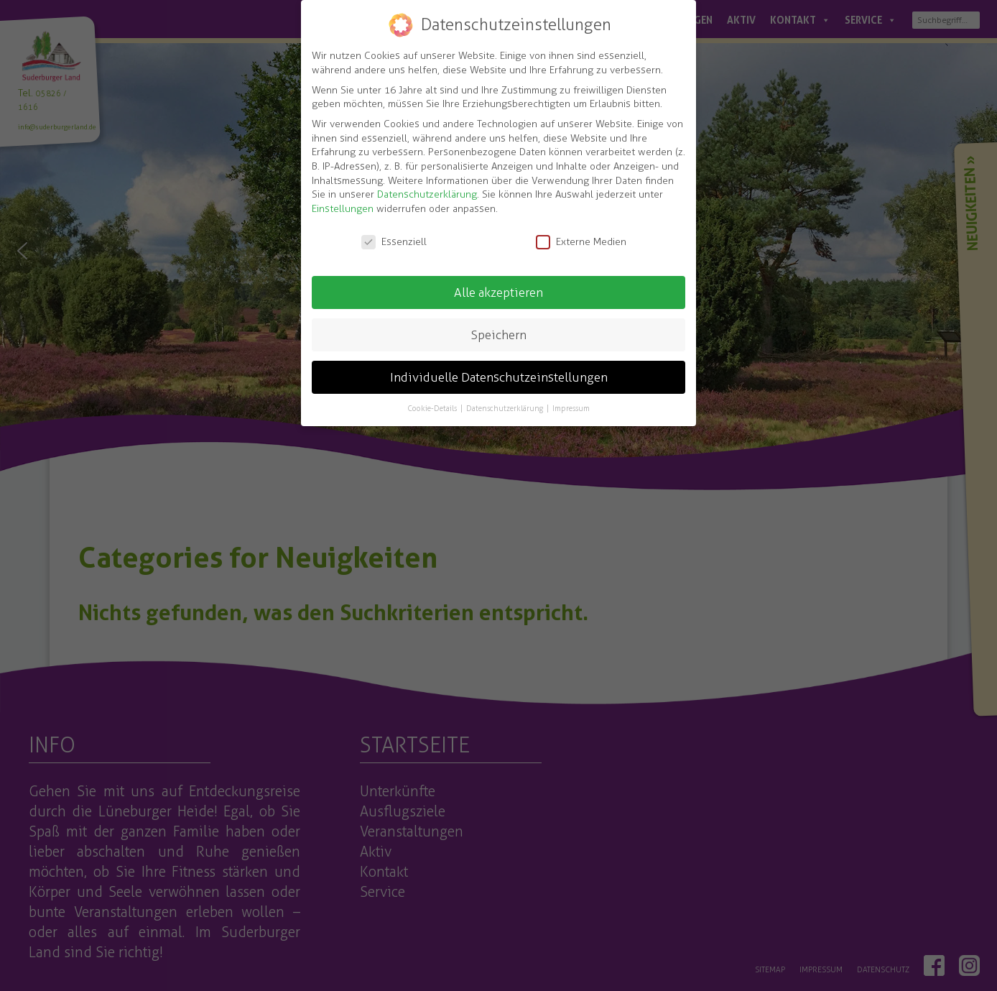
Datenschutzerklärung (427, 194)
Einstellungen (343, 209)
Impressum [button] (571, 408)
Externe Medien (581, 242)
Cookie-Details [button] (433, 408)
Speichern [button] (499, 335)
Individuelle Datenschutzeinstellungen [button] (499, 377)
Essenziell (394, 242)
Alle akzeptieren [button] (498, 292)
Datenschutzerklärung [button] (505, 408)
